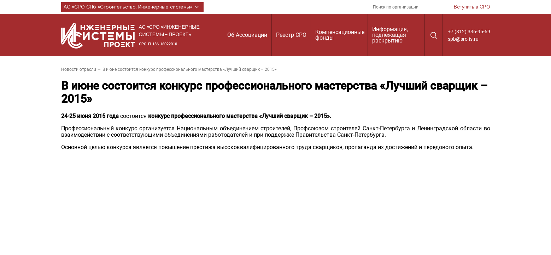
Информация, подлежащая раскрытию (390, 35)
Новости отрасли (78, 69)
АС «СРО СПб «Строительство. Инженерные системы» (132, 7)
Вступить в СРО (472, 7)
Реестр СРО (291, 35)
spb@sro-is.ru (463, 39)
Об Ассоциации (247, 35)
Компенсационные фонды (339, 35)
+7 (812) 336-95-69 (469, 31)
